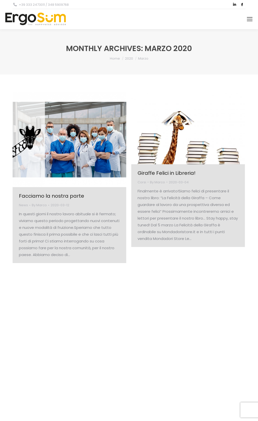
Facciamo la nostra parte (51, 195)
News (23, 205)
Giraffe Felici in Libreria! (167, 173)
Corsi (142, 182)
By (39, 205)
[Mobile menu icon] (249, 19)
